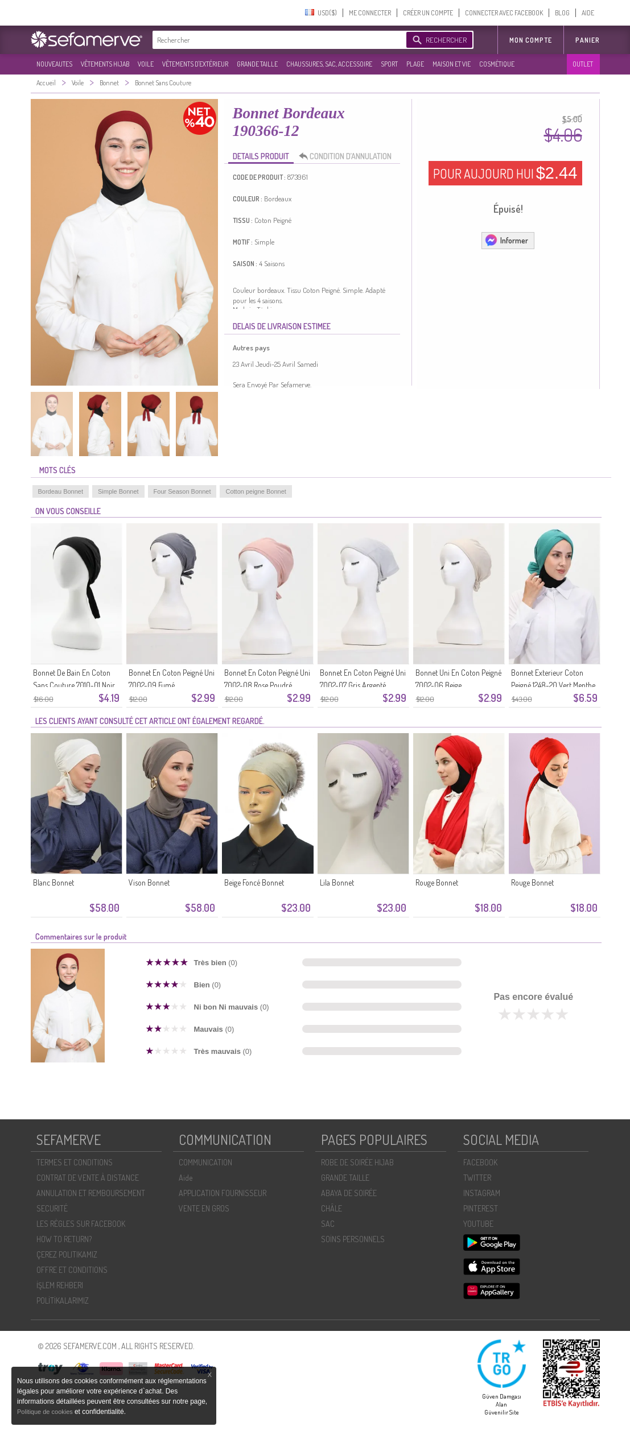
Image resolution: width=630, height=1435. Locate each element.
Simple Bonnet (118, 491)
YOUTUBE (478, 1224)
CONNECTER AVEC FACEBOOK (504, 13)
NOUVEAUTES (54, 64)
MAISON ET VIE (452, 64)
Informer (506, 240)
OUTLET (583, 64)
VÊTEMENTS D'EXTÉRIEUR (195, 64)
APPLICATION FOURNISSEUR (222, 1193)
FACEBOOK (480, 1162)
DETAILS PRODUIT (261, 156)
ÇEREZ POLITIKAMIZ (66, 1254)
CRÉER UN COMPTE (428, 13)
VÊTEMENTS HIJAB (105, 64)
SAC (328, 1224)
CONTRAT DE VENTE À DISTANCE (87, 1177)
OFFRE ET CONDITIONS (72, 1270)
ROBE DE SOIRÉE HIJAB (357, 1162)
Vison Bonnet (149, 882)
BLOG (562, 13)
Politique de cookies (46, 1411)
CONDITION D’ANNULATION (348, 156)
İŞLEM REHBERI (59, 1285)
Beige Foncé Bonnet (254, 882)
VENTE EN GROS (204, 1208)
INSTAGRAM (481, 1193)
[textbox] (277, 40)
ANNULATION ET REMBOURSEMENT (90, 1193)
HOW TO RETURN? (64, 1239)
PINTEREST (480, 1208)
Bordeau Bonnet (61, 491)
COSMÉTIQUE (496, 64)
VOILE (146, 64)
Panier (587, 40)
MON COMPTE (530, 40)
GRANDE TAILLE (257, 64)
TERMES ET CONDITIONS (74, 1162)
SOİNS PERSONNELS (353, 1239)
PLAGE (415, 64)
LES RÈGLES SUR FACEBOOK (80, 1224)
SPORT (389, 64)
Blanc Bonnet (53, 882)
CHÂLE (331, 1208)
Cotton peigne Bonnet (255, 491)
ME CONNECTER (370, 13)
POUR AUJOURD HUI (505, 173)
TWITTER (477, 1177)
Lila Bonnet (337, 882)
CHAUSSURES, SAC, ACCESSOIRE (329, 64)
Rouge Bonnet (436, 882)
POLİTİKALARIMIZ (62, 1300)
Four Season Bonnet (182, 491)
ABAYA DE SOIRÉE (349, 1193)
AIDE (588, 13)
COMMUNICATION (205, 1162)
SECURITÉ (52, 1208)
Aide (185, 1177)
